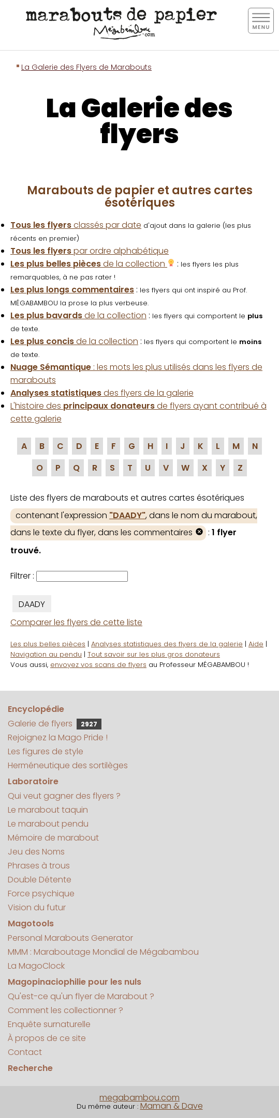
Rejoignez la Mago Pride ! (58, 737)
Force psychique (41, 893)
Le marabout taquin (48, 810)
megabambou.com (139, 1098)
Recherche (30, 1068)
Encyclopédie (36, 709)
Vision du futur (37, 907)
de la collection (92, 264)
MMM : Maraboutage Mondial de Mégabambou (103, 952)
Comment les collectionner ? (65, 1010)
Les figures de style (45, 751)
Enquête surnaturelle (49, 1024)
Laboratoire (33, 781)
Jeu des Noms (36, 852)
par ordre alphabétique (89, 251)
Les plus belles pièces (47, 644)
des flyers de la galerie (102, 393)
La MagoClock (36, 966)
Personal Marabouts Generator (70, 938)
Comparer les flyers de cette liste (76, 622)
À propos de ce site (47, 1038)
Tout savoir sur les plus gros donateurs (153, 654)
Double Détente (39, 880)
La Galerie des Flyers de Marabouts (86, 67)
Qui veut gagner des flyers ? (64, 796)
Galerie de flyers (54, 723)
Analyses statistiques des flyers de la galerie (167, 644)
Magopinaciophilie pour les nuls (74, 982)
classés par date (75, 225)
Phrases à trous (39, 866)
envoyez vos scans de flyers (98, 665)
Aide (255, 644)
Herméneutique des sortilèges (68, 765)
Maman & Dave (171, 1106)
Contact (25, 1052)
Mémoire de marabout (53, 838)
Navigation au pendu (46, 654)
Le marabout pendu (48, 824)
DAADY (32, 604)
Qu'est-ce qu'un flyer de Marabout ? (81, 996)
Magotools (31, 923)
